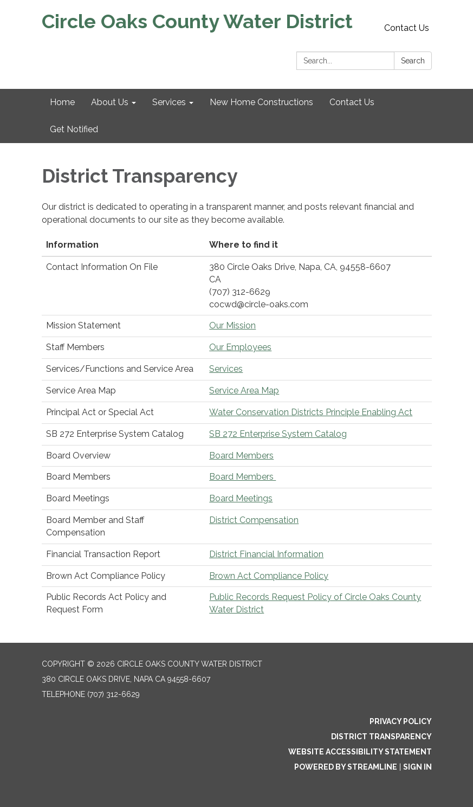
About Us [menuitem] (109, 102)
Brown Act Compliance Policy (268, 576)
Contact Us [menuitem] (351, 102)
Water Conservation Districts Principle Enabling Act (310, 412)
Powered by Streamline (345, 767)
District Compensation (254, 520)
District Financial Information (266, 554)
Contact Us (406, 28)
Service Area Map (244, 390)
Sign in (417, 767)
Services (226, 369)
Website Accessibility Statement (360, 751)
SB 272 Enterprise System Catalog (278, 434)
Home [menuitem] (62, 102)
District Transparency (381, 736)
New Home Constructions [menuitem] (261, 102)
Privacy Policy (401, 721)
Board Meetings (241, 498)
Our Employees (240, 347)
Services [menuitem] (169, 102)
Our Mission (232, 325)
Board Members (241, 455)
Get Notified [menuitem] (74, 129)
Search (413, 60)
